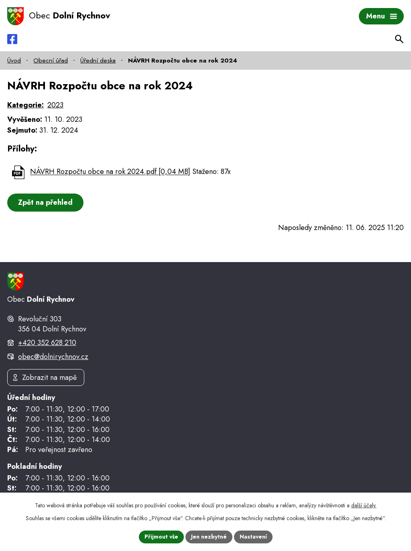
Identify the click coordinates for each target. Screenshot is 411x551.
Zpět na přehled (45, 202)
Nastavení (253, 537)
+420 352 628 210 (47, 342)
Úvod (14, 60)
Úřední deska (98, 60)
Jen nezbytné (209, 537)
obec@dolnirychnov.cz (53, 356)
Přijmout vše (161, 537)
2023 (55, 105)
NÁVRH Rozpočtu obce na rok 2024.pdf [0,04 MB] (110, 172)
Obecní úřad (50, 60)
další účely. (363, 505)
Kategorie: (25, 105)
